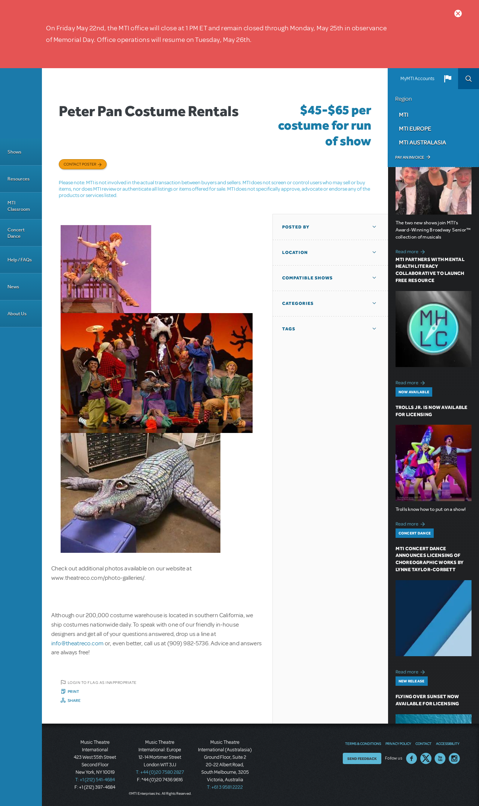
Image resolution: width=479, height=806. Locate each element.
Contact (423, 743)
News (13, 287)
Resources (18, 179)
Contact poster (80, 164)
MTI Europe (415, 128)
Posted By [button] (295, 227)
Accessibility (447, 743)
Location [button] (295, 252)
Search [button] (468, 78)
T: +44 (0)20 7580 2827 (160, 772)
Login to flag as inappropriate (102, 682)
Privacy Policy (398, 743)
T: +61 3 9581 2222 (225, 787)
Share (74, 700)
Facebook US (411, 758)
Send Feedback (362, 758)
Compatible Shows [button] (307, 278)
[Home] (21, 103)
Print (73, 691)
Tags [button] (288, 328)
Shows (14, 152)
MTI (403, 114)
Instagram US (454, 758)
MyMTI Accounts (417, 79)
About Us (17, 313)
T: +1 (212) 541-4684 (95, 780)
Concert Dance (16, 233)
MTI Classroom (18, 206)
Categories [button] (298, 303)
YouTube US (440, 758)
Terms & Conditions (363, 743)
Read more (411, 250)
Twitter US (425, 758)
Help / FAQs (19, 260)
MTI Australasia (422, 142)
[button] (447, 78)
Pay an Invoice (409, 157)
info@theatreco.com (77, 643)
